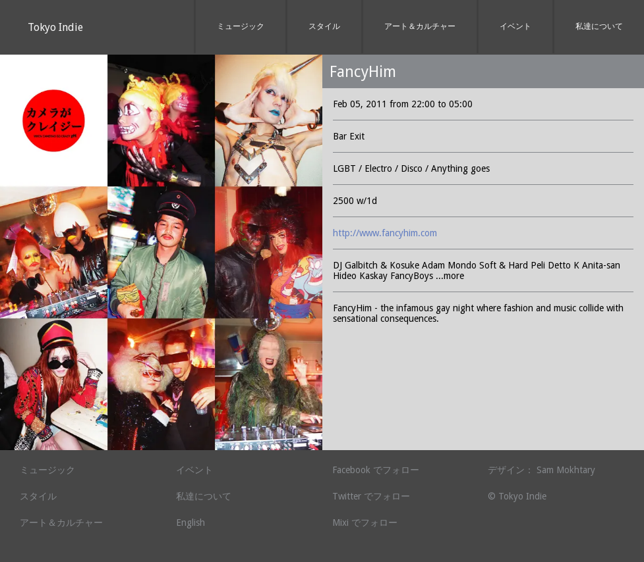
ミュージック (240, 26)
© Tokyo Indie (517, 496)
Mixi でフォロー (364, 522)
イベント (515, 26)
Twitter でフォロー (371, 496)
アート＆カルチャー (419, 26)
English (190, 522)
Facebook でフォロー (375, 470)
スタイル (324, 26)
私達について (599, 26)
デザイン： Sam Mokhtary (541, 470)
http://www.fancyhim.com (385, 233)
